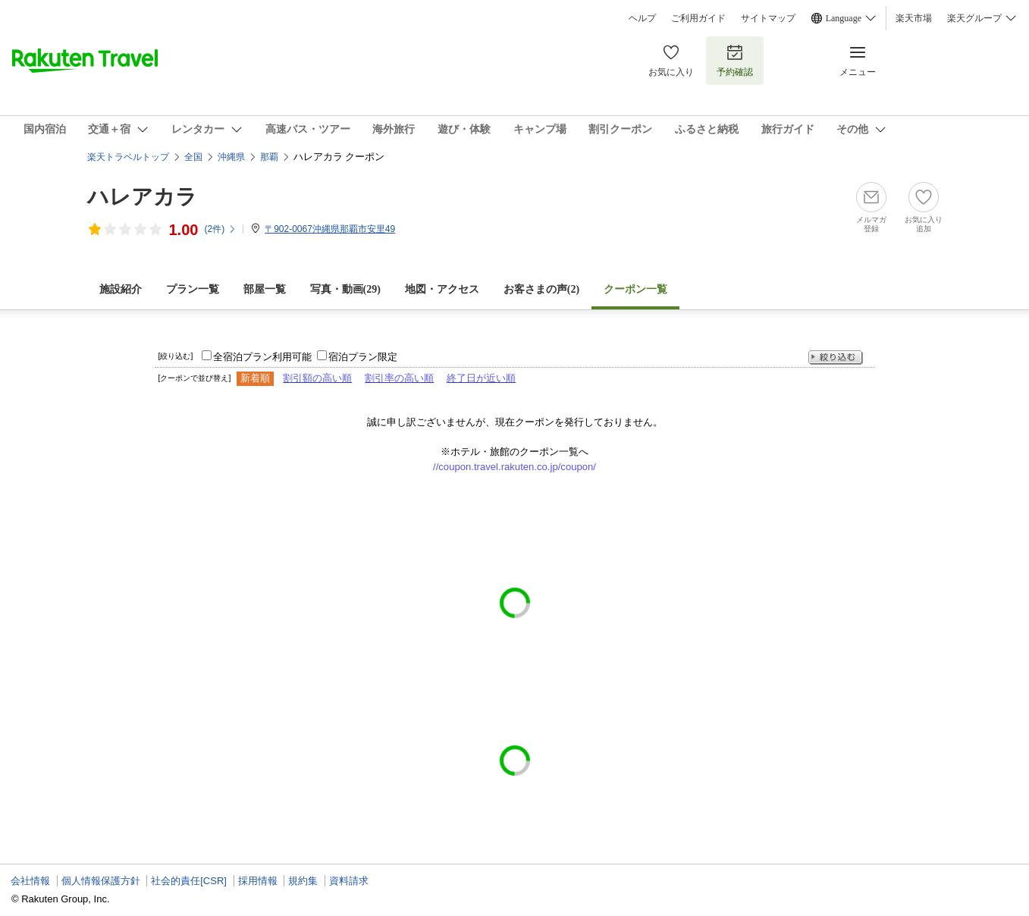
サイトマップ (768, 18)
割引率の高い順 (399, 378)
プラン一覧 (192, 289)
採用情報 (258, 880)
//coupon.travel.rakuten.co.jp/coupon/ (514, 466)
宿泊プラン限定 (362, 356)
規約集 (303, 880)
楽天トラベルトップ (128, 157)
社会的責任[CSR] (189, 880)
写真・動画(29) (345, 289)
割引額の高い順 (317, 378)
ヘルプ (642, 18)
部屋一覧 (264, 289)
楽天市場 (914, 18)
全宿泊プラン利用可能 (262, 356)
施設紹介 (120, 289)
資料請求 (349, 880)
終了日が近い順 (481, 378)
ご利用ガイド (698, 18)
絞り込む (835, 357)
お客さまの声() (541, 289)
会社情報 (30, 880)
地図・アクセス (442, 289)
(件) (220, 229)
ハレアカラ (142, 197)
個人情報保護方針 (100, 880)
